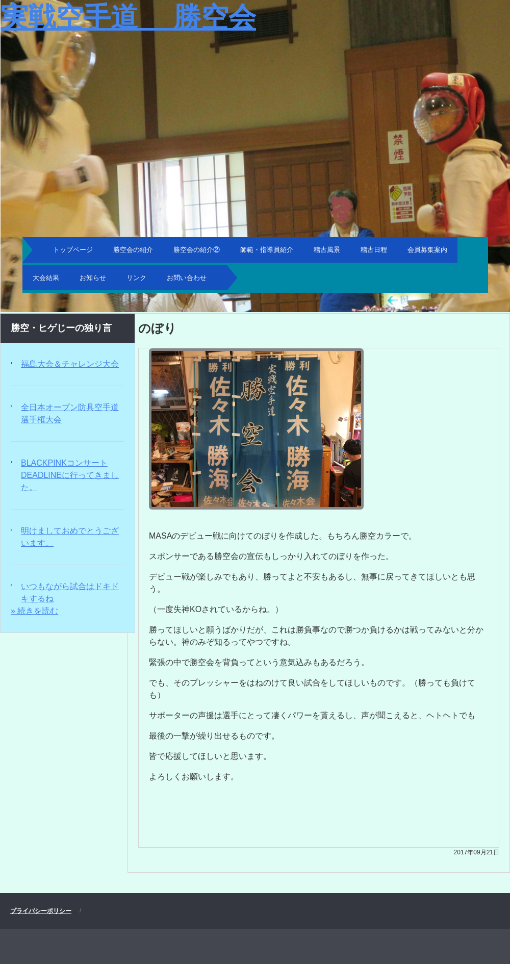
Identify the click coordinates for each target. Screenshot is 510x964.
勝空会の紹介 (133, 249)
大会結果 (46, 278)
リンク (136, 278)
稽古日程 (374, 249)
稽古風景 (327, 249)
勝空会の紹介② (196, 249)
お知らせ (93, 278)
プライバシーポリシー (40, 911)
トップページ (73, 249)
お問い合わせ (187, 278)
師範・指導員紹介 (266, 249)
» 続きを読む (34, 610)
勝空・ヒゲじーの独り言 (61, 328)
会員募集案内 (427, 249)
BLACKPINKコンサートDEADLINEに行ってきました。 (70, 475)
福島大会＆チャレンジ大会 (70, 364)
